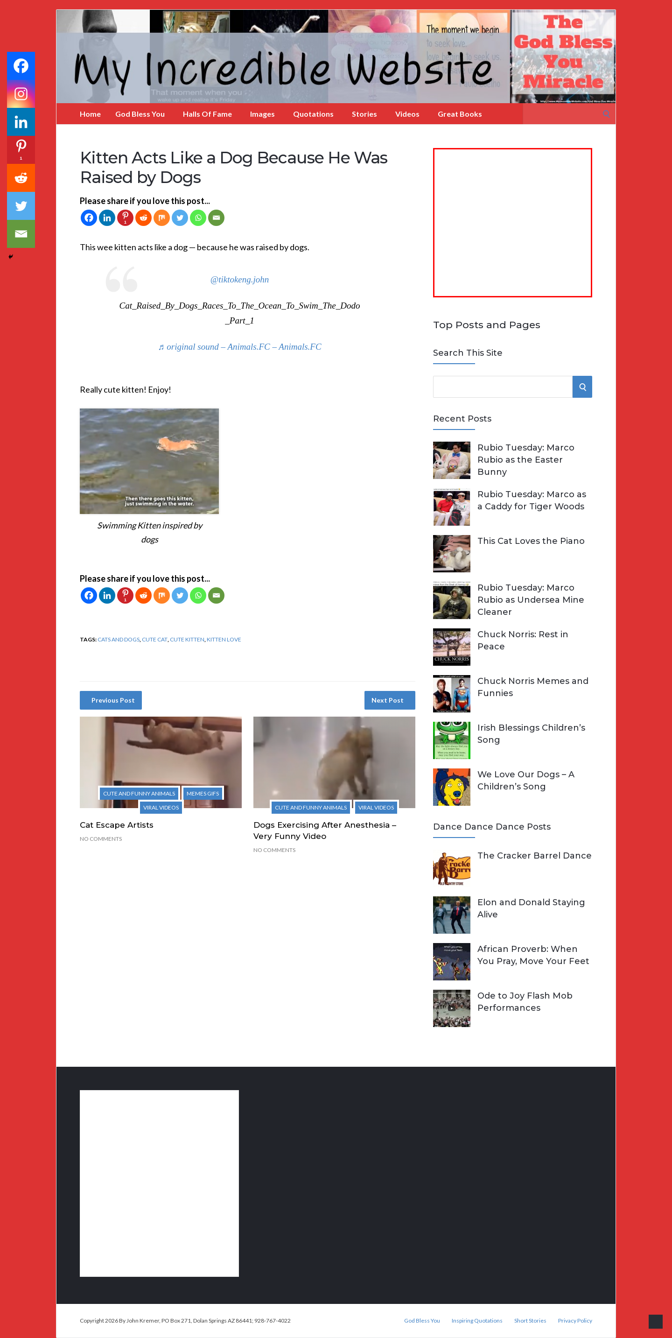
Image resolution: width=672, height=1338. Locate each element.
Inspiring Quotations (477, 1321)
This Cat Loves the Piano (531, 541)
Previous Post (113, 700)
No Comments (101, 838)
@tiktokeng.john (239, 279)
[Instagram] (21, 94)
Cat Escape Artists (117, 825)
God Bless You (140, 113)
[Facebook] (89, 218)
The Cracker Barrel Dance (534, 856)
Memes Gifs (203, 793)
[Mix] (162, 218)
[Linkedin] (107, 218)
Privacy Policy (575, 1321)
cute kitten (187, 639)
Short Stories (530, 1321)
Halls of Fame (207, 113)
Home (90, 113)
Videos (407, 113)
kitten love (224, 639)
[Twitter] (180, 218)
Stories (364, 113)
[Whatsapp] (198, 218)
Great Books (460, 113)
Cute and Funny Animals (139, 793)
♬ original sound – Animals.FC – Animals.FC (239, 347)
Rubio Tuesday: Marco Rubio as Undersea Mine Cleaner (530, 600)
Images (262, 113)
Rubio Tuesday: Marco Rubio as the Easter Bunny (525, 460)
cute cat (155, 639)
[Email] (216, 218)
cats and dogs (119, 639)
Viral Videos (161, 807)
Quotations (313, 113)
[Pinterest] (125, 218)
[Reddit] (143, 218)
